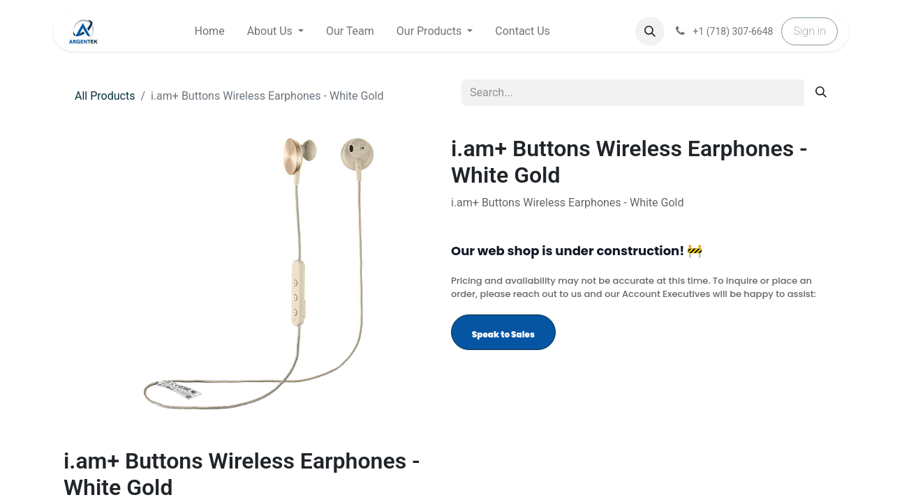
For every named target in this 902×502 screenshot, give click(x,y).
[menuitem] (210, 31)
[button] (650, 31)
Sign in (809, 31)
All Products (105, 95)
